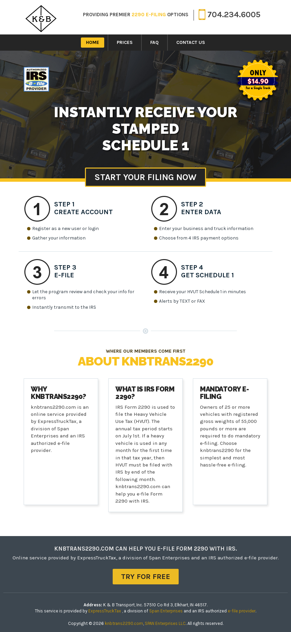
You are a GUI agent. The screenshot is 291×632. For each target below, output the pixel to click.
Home (92, 42)
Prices (125, 42)
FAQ (154, 42)
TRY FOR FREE (145, 576)
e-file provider (241, 610)
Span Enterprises (166, 610)
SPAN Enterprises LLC (165, 623)
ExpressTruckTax (105, 610)
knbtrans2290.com (124, 623)
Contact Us (190, 42)
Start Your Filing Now (145, 177)
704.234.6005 (230, 14)
